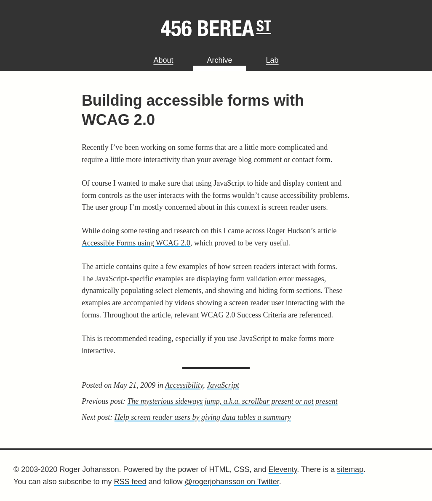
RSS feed (130, 481)
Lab (272, 60)
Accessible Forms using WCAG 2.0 (136, 243)
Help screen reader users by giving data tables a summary (203, 417)
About (163, 60)
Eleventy (283, 469)
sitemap (350, 469)
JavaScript (223, 385)
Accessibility (184, 385)
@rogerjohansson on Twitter (232, 481)
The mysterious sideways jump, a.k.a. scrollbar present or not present (232, 401)
